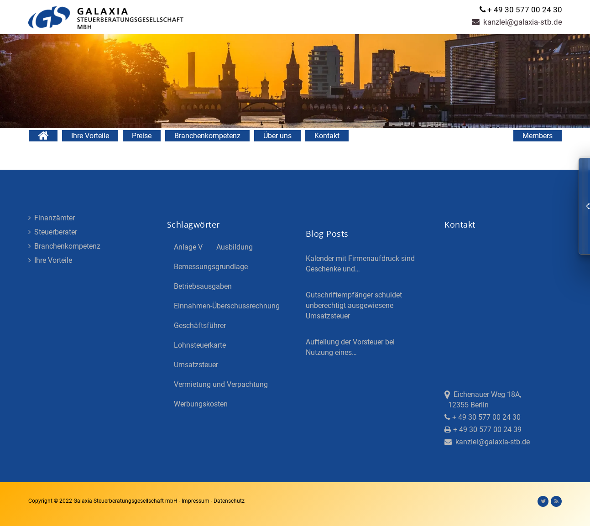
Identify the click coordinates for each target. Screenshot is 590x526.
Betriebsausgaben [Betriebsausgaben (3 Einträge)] (203, 286)
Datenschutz (229, 501)
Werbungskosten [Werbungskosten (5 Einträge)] (201, 404)
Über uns (277, 135)
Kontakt (326, 135)
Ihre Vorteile (90, 135)
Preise (141, 135)
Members (537, 135)
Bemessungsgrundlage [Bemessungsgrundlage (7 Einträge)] (211, 266)
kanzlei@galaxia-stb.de (517, 21)
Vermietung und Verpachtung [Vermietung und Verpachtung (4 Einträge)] (221, 384)
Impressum (196, 501)
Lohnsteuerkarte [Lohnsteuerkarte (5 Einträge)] (200, 345)
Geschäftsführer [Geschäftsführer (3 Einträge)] (200, 325)
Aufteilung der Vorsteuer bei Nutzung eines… (350, 347)
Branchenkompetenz (207, 135)
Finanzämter (51, 218)
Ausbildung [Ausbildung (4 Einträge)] (234, 247)
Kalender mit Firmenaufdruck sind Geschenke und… (360, 263)
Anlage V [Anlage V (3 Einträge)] (188, 247)
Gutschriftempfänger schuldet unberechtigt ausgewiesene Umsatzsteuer (354, 305)
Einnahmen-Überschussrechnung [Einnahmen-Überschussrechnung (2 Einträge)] (227, 306)
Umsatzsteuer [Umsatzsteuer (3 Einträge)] (196, 364)
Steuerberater (52, 232)
